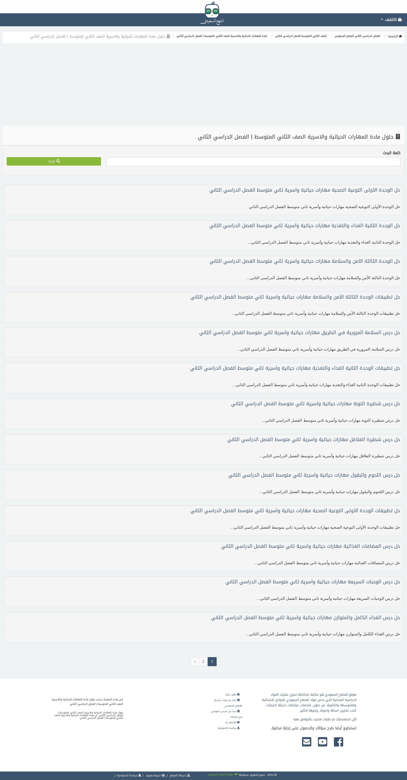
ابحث (54, 161)
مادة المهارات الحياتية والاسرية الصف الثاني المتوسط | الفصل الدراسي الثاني (222, 35)
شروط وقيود (155, 775)
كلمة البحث (391, 153)
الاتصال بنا (232, 722)
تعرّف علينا (232, 694)
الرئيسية (395, 36)
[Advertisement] (203, 86)
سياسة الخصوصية (229, 728)
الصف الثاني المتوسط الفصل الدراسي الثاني (301, 35)
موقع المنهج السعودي (222, 774)
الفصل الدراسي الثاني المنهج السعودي (357, 35)
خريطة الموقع (179, 775)
